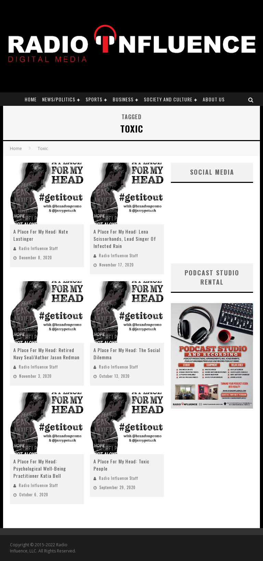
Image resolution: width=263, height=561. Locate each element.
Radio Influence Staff (38, 248)
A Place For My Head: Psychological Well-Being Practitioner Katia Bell (39, 468)
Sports (94, 99)
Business (123, 99)
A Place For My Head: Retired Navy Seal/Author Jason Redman (46, 353)
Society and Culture (168, 99)
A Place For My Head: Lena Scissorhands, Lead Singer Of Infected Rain (124, 238)
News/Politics (58, 99)
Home (31, 99)
